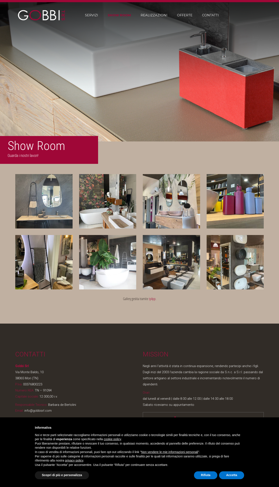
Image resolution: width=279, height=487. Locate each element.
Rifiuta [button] (206, 475)
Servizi (91, 15)
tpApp (152, 298)
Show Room (119, 15)
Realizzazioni (154, 15)
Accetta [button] (231, 475)
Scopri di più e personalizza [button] (62, 475)
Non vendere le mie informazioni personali (169, 452)
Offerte (184, 15)
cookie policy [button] (112, 439)
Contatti (210, 15)
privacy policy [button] (74, 460)
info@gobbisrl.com (38, 411)
